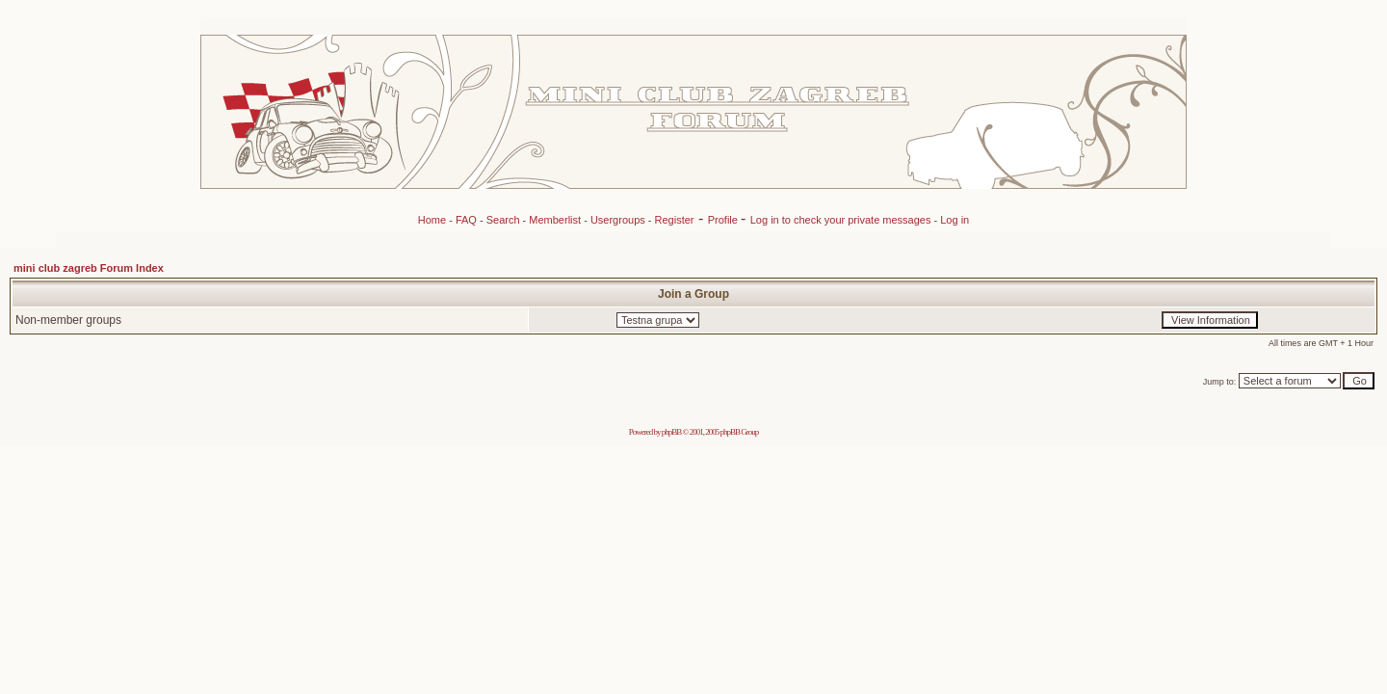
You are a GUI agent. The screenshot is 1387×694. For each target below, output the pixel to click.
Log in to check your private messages (842, 220)
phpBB (672, 432)
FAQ (466, 220)
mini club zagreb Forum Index (88, 268)
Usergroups (617, 220)
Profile (724, 220)
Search (503, 220)
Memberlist (555, 220)
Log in (954, 220)
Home (432, 220)
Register (674, 220)
